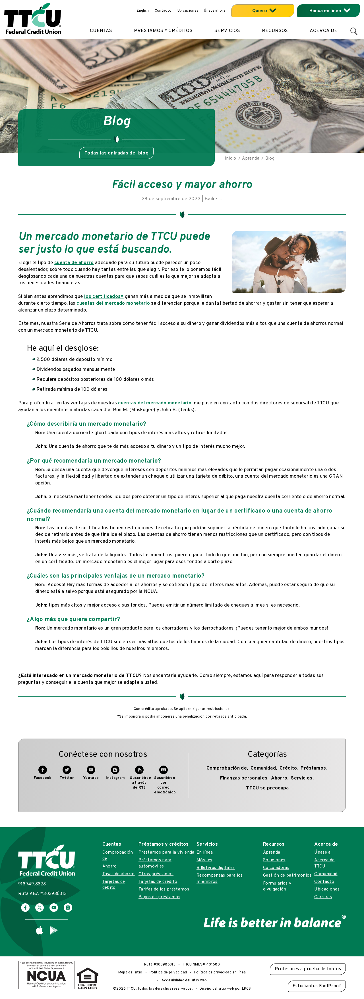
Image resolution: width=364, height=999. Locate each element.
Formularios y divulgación (277, 886)
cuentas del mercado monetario (113, 303)
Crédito (288, 768)
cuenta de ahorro (74, 263)
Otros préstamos (155, 874)
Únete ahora (215, 11)
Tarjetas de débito (113, 885)
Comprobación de (226, 768)
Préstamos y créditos (163, 31)
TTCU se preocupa (267, 788)
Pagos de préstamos (159, 897)
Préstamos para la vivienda (166, 852)
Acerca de (323, 31)
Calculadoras (276, 868)
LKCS (246, 989)
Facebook (42, 775)
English (143, 11)
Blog (269, 158)
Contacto (163, 11)
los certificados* (104, 297)
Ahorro (279, 778)
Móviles (204, 860)
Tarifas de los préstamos (163, 889)
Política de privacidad (168, 972)
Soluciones (274, 860)
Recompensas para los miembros (220, 878)
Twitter (67, 775)
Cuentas (101, 31)
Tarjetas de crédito (157, 882)
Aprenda (250, 158)
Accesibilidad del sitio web (184, 980)
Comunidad (263, 768)
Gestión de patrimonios (287, 875)
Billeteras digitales (216, 868)
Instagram (115, 775)
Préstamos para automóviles (154, 863)
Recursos (275, 31)
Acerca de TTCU (324, 863)
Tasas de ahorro (118, 874)
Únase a (322, 852)
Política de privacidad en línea (220, 972)
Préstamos (313, 768)
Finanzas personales (243, 778)
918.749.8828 (32, 884)
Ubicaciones (187, 11)
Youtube (91, 775)
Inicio (230, 158)
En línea (205, 852)
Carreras (323, 897)
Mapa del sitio (130, 972)
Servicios (227, 31)
